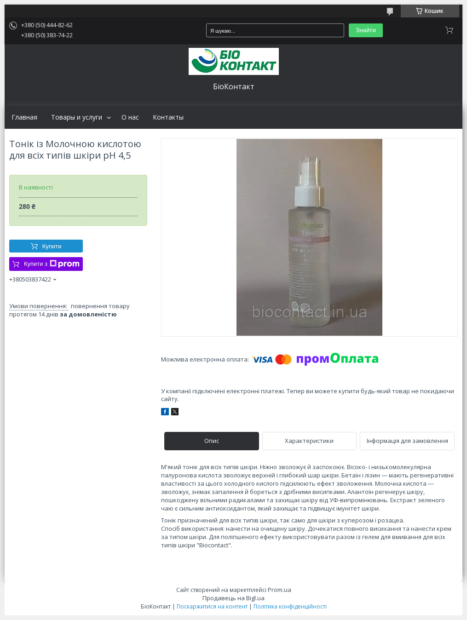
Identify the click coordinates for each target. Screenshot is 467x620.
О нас (130, 117)
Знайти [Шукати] (366, 30)
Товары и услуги (76, 117)
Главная (24, 117)
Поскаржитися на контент (212, 606)
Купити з (52, 264)
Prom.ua (279, 590)
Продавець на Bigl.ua (233, 598)
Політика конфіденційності (290, 606)
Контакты (168, 117)
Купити (52, 246)
